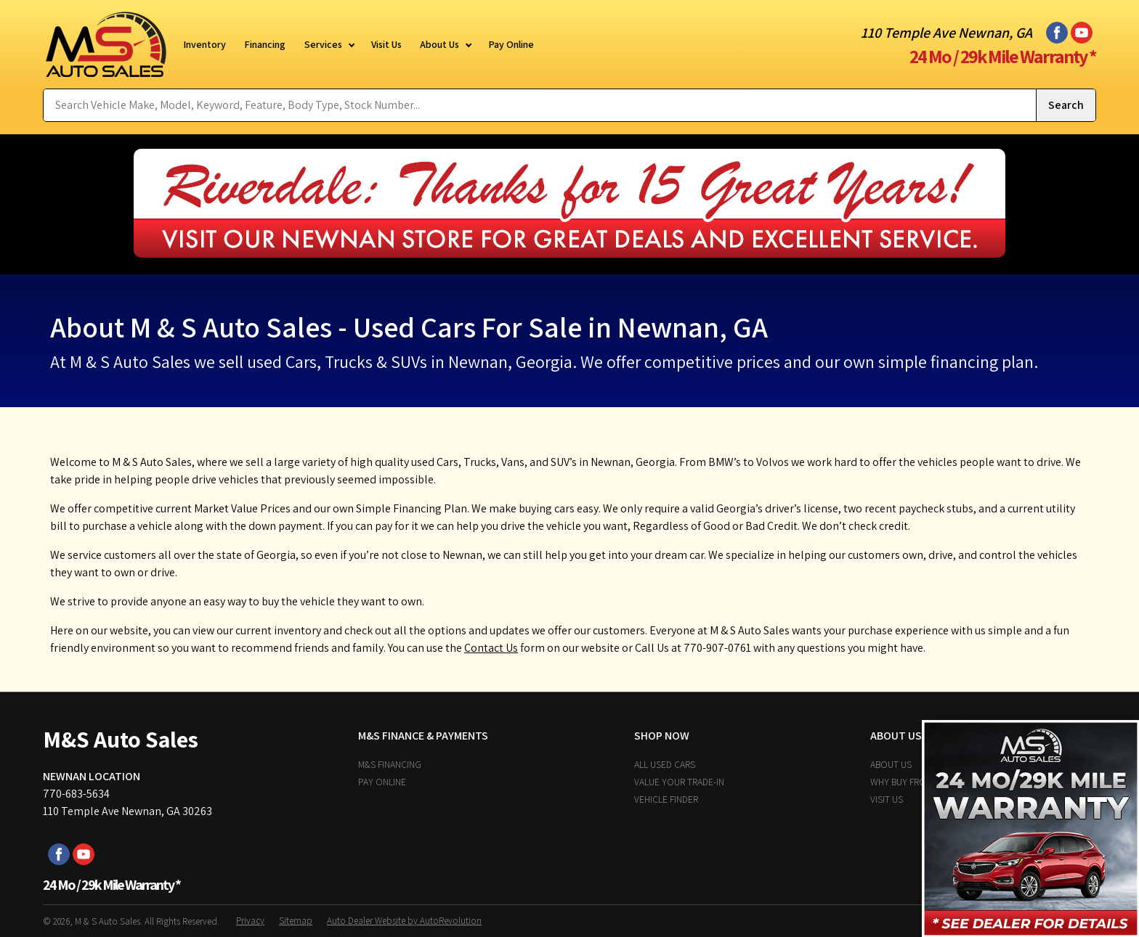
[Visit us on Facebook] (1057, 33)
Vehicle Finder (666, 799)
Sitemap (295, 921)
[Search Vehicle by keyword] (540, 105)
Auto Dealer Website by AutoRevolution (404, 921)
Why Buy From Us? (910, 781)
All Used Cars (664, 764)
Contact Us (491, 647)
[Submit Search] (1065, 105)
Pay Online (382, 781)
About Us (891, 764)
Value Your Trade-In (679, 781)
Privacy (250, 921)
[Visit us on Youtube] (1082, 33)
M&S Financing (389, 764)
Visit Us (886, 799)
